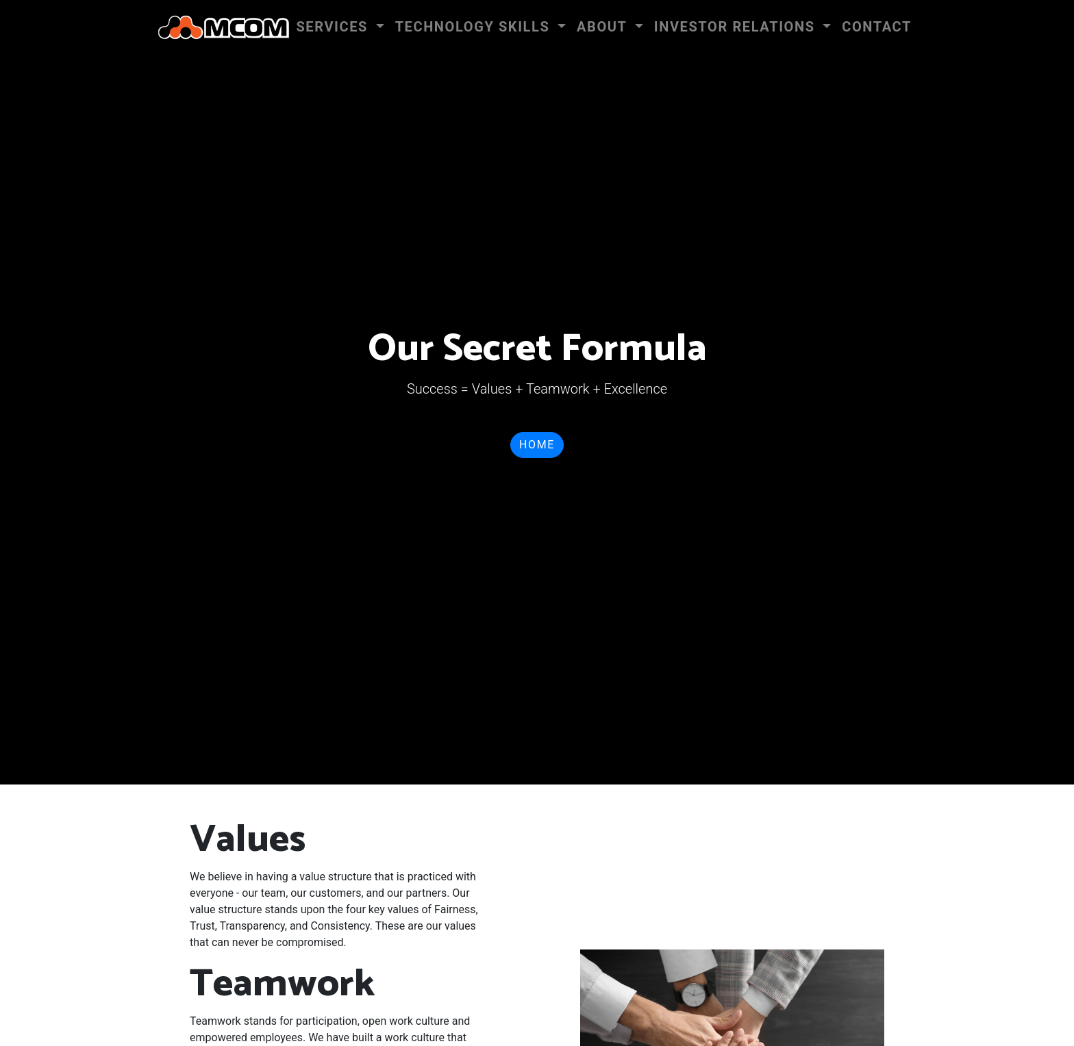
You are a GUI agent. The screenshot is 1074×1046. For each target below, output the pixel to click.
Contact (877, 26)
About (604, 26)
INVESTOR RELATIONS (736, 26)
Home (537, 444)
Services (334, 26)
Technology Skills (474, 26)
